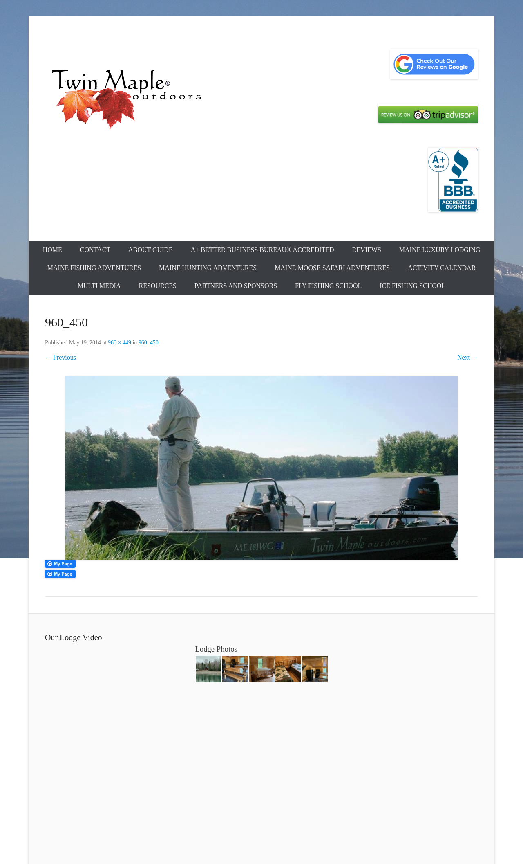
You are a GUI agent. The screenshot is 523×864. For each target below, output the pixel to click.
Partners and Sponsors (235, 285)
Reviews (366, 249)
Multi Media (99, 285)
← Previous (60, 357)
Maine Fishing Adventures (94, 267)
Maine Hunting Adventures (208, 267)
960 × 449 (119, 343)
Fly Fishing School (328, 285)
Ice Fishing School (412, 285)
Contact (95, 249)
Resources (158, 285)
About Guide (150, 249)
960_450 (149, 343)
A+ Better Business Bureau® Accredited (262, 249)
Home (52, 249)
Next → (467, 357)
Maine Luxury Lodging (440, 249)
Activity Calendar (442, 267)
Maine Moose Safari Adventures (332, 267)
